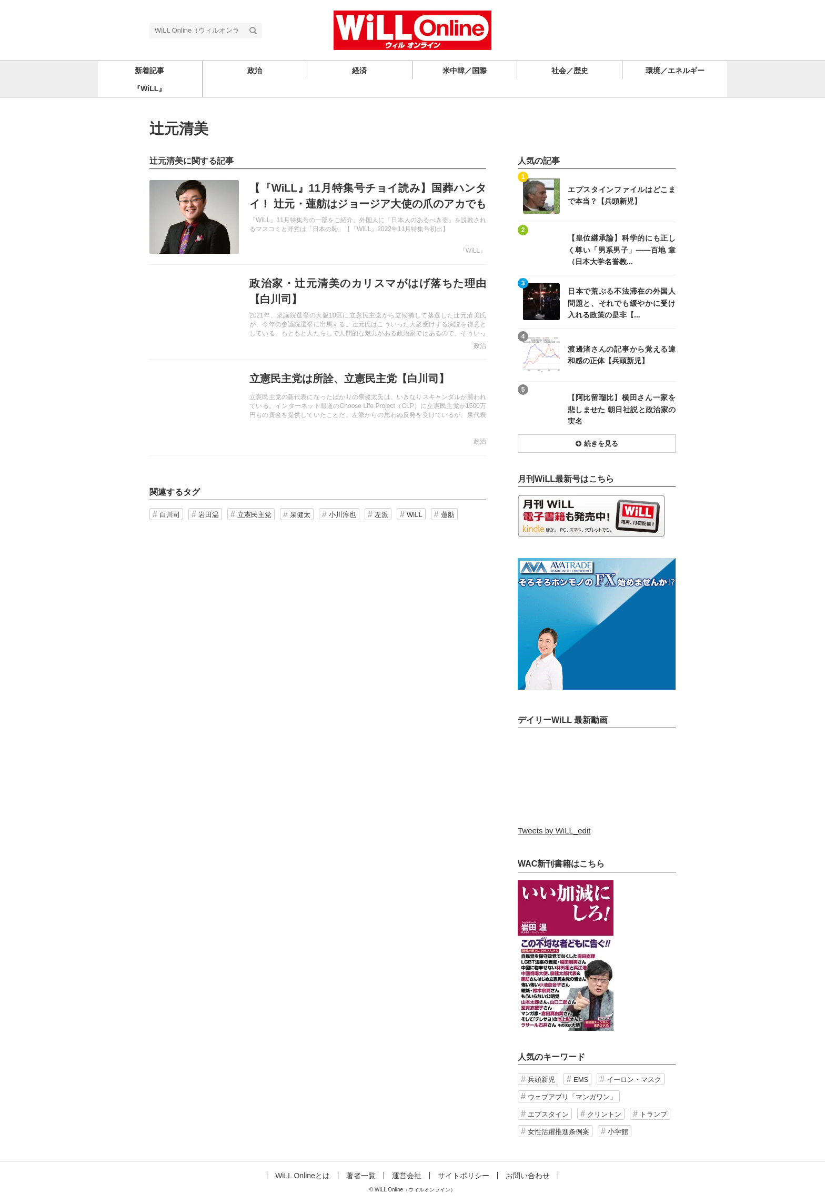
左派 (381, 515)
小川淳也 (342, 515)
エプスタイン (548, 1114)
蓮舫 (448, 515)
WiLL (414, 515)
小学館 (618, 1132)
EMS (581, 1079)
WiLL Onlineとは (302, 1175)
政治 (480, 346)
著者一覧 (361, 1175)
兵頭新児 (541, 1079)
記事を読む (317, 217)
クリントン (604, 1114)
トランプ (653, 1114)
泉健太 (300, 515)
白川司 (169, 515)
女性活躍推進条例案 (558, 1132)
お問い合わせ (528, 1175)
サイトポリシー (463, 1175)
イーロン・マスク (634, 1079)
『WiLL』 (472, 250)
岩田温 (208, 515)
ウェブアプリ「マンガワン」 (572, 1097)
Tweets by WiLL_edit (554, 830)
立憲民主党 (254, 515)
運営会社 (406, 1175)
